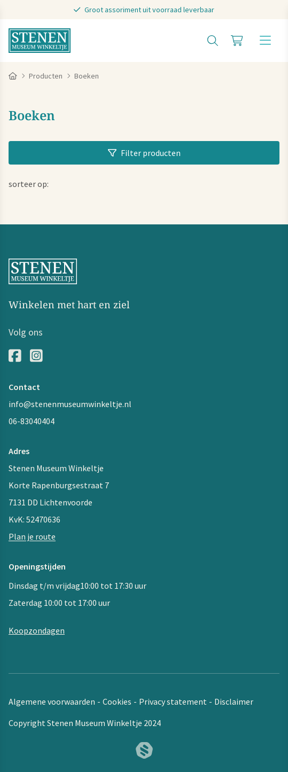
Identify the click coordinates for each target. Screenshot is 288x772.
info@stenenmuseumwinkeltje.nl (70, 404)
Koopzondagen (37, 630)
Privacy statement (173, 701)
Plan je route (32, 536)
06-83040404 (32, 421)
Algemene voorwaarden (52, 701)
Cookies (117, 701)
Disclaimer (233, 701)
